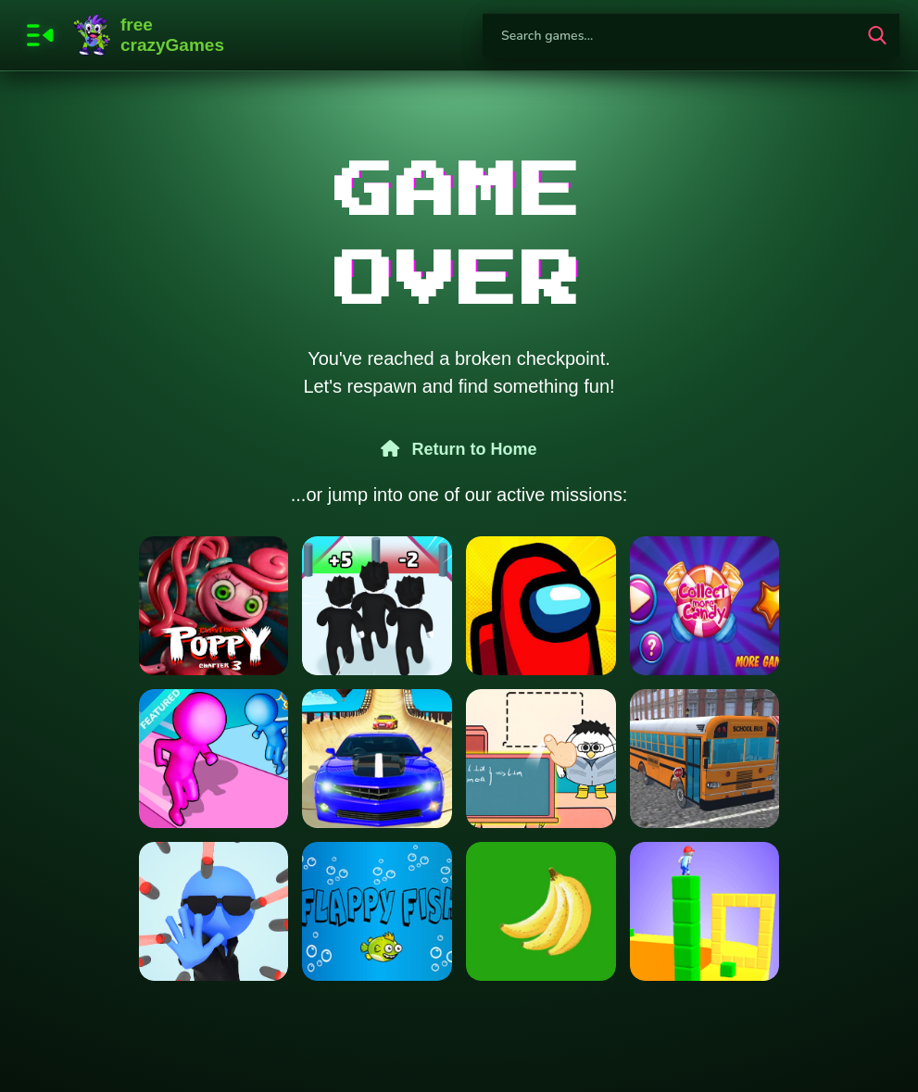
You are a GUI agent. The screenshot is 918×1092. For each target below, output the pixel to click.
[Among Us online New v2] (541, 605)
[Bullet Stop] (214, 911)
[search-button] (877, 35)
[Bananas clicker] (541, 911)
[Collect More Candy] (705, 605)
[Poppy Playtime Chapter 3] (214, 605)
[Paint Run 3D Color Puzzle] (214, 758)
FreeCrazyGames (149, 35)
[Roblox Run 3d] (377, 605)
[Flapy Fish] (377, 911)
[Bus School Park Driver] (705, 758)
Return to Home (458, 449)
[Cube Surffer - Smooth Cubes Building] (705, 911)
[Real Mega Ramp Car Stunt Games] (377, 758)
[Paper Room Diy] (541, 758)
